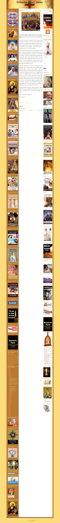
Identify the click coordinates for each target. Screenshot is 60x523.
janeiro (10, 402)
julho (10, 395)
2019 (9, 403)
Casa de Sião (45, 352)
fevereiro (10, 401)
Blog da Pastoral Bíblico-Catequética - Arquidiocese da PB (48, 355)
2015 (9, 408)
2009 (9, 415)
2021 (9, 373)
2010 (9, 414)
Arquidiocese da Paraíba (47, 349)
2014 (9, 409)
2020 (9, 374)
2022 (9, 372)
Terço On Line (45, 350)
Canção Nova (23, 96)
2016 (9, 407)
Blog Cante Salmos (46, 362)
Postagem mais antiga (40, 110)
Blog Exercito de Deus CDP (47, 359)
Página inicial (31, 110)
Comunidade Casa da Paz (47, 358)
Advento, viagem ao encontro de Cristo (13, 378)
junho (10, 396)
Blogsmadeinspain (33, 520)
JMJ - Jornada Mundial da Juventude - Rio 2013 (48, 353)
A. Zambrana (28, 520)
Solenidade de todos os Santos (12, 390)
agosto (10, 394)
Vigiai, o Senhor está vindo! (12, 379)
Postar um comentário (22, 108)
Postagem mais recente (22, 110)
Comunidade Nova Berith (47, 356)
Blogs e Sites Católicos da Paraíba (48, 363)
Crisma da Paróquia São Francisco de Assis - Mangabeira (48, 361)
